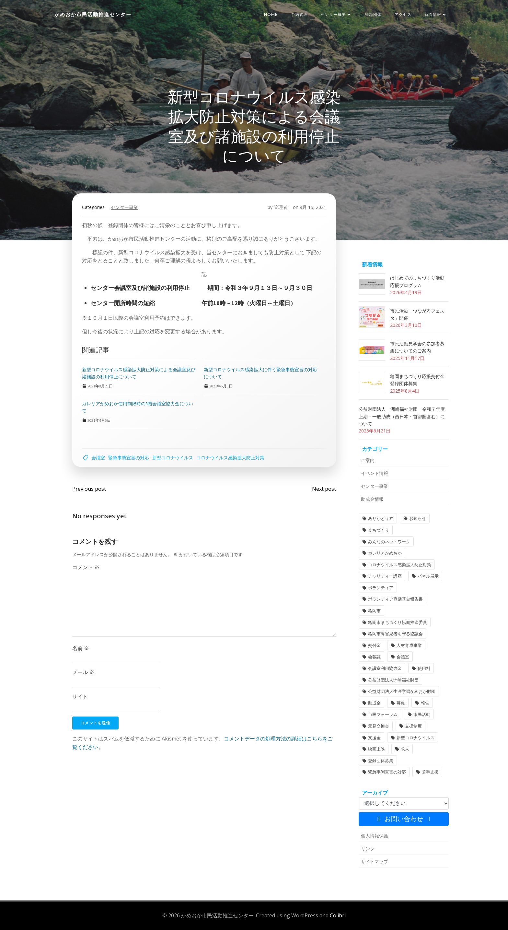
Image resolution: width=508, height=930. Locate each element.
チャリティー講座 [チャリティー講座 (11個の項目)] (385, 576)
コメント (85, 567)
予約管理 (299, 14)
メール (83, 672)
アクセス (403, 14)
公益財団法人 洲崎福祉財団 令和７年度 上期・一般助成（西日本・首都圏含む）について (404, 416)
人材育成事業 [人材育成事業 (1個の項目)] (409, 645)
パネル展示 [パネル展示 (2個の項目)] (428, 576)
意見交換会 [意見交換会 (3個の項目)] (378, 726)
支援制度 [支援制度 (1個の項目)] (413, 726)
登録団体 (373, 14)
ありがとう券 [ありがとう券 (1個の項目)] (380, 518)
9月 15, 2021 (313, 207)
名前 (80, 648)
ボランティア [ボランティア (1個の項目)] (380, 588)
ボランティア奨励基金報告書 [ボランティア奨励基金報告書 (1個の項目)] (395, 599)
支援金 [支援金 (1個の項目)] (374, 738)
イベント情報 (374, 473)
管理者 (280, 207)
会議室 (98, 457)
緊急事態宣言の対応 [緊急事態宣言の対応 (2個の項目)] (387, 772)
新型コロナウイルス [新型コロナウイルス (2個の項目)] (415, 738)
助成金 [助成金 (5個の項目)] (374, 703)
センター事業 (124, 207)
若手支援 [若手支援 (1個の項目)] (430, 772)
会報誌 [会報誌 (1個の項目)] (374, 657)
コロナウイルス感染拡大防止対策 (230, 457)
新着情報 (435, 14)
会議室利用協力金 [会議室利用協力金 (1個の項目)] (385, 668)
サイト (80, 696)
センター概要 (336, 14)
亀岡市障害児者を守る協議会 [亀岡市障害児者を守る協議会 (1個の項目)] (395, 634)
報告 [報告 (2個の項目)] (425, 703)
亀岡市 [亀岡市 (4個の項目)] (374, 611)
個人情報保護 (374, 835)
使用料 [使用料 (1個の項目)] (424, 668)
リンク (368, 848)
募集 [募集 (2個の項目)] (401, 703)
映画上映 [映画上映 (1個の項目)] (376, 749)
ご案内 (368, 460)
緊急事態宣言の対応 (128, 457)
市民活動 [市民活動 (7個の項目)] (421, 714)
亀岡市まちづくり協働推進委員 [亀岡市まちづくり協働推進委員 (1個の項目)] (397, 622)
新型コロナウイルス (172, 457)
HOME (271, 14)
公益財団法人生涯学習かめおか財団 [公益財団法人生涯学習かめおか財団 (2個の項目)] (401, 691)
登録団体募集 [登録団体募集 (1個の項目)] (380, 761)
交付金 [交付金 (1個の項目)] (374, 645)
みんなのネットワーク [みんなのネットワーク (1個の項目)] (389, 542)
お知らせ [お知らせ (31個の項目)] (417, 518)
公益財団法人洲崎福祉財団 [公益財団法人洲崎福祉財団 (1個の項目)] (393, 680)
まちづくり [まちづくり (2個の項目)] (378, 530)
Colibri (338, 915)
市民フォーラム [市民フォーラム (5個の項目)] (383, 714)
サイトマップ (374, 861)
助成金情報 (372, 499)
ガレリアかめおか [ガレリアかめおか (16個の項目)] (385, 553)
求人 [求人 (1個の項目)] (405, 749)
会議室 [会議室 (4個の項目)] (403, 657)
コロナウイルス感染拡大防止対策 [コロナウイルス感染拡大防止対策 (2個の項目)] (399, 565)
